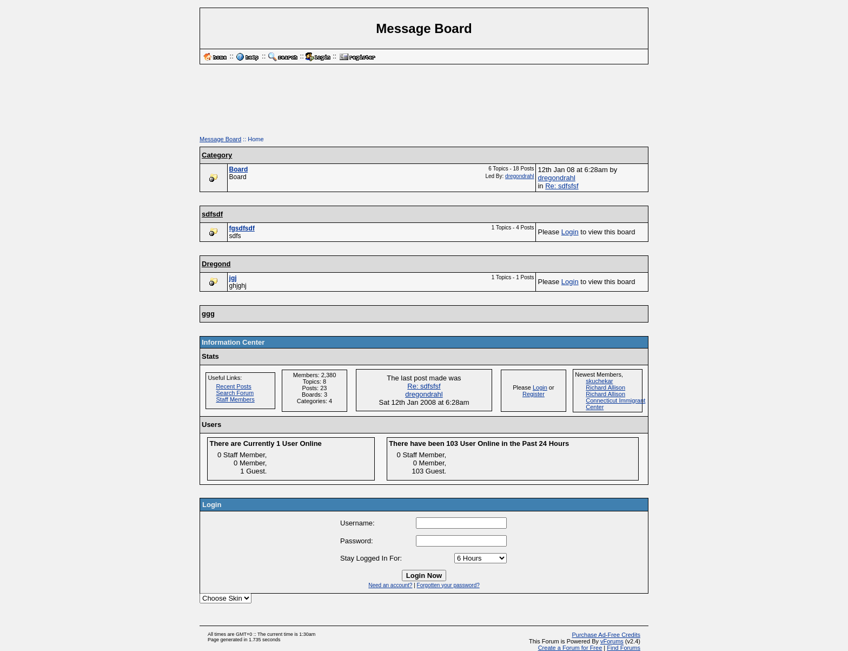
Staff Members (235, 399)
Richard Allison (605, 387)
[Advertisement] (424, 104)
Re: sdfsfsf (561, 186)
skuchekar (599, 381)
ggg (208, 314)
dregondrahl (519, 176)
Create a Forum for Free (570, 648)
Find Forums (623, 648)
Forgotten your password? (448, 585)
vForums (612, 641)
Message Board (220, 139)
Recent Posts (233, 386)
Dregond (216, 264)
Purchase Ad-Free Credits (606, 635)
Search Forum (235, 393)
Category (217, 155)
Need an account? (390, 585)
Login (570, 232)
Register (533, 394)
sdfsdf (212, 214)
